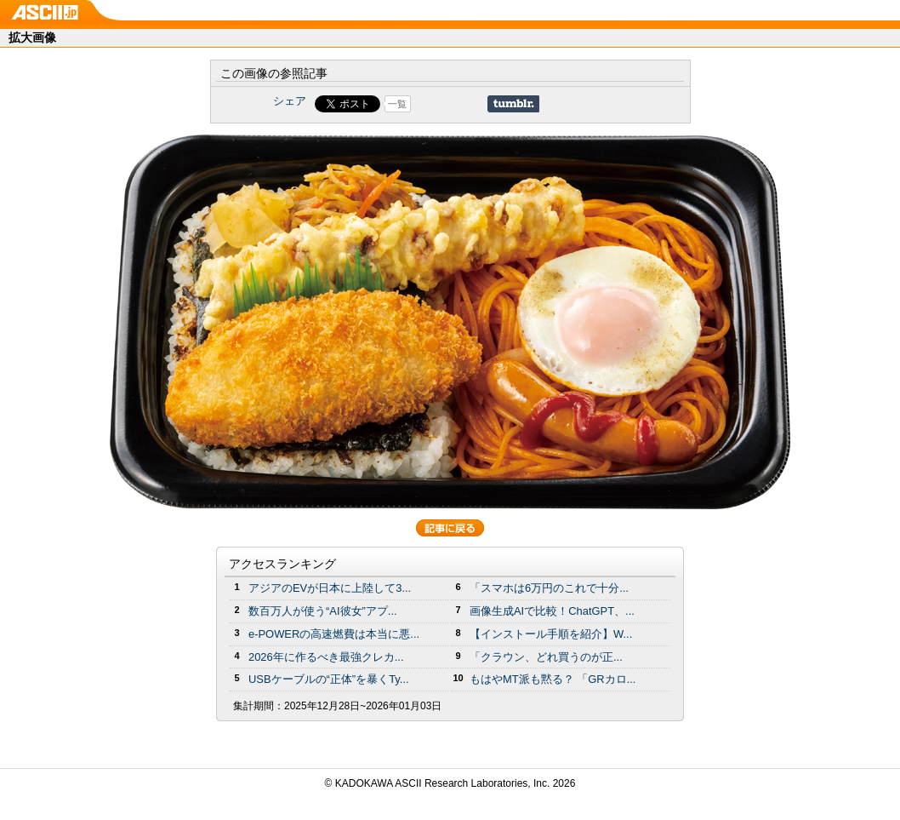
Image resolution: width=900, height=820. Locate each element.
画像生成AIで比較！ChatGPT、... (552, 611)
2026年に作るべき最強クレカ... (326, 657)
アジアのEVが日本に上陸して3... (329, 588)
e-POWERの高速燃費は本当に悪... (333, 634)
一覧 (397, 104)
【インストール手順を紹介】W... (551, 634)
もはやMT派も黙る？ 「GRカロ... (552, 679)
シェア (289, 101)
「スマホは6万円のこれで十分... (549, 588)
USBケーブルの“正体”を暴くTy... (328, 679)
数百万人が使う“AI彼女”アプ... (322, 611)
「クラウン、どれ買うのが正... (546, 657)
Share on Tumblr (513, 103)
